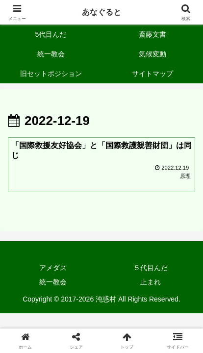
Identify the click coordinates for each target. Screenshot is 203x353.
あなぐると (101, 12)
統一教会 (53, 282)
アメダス (53, 268)
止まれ (150, 282)
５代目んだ (150, 268)
